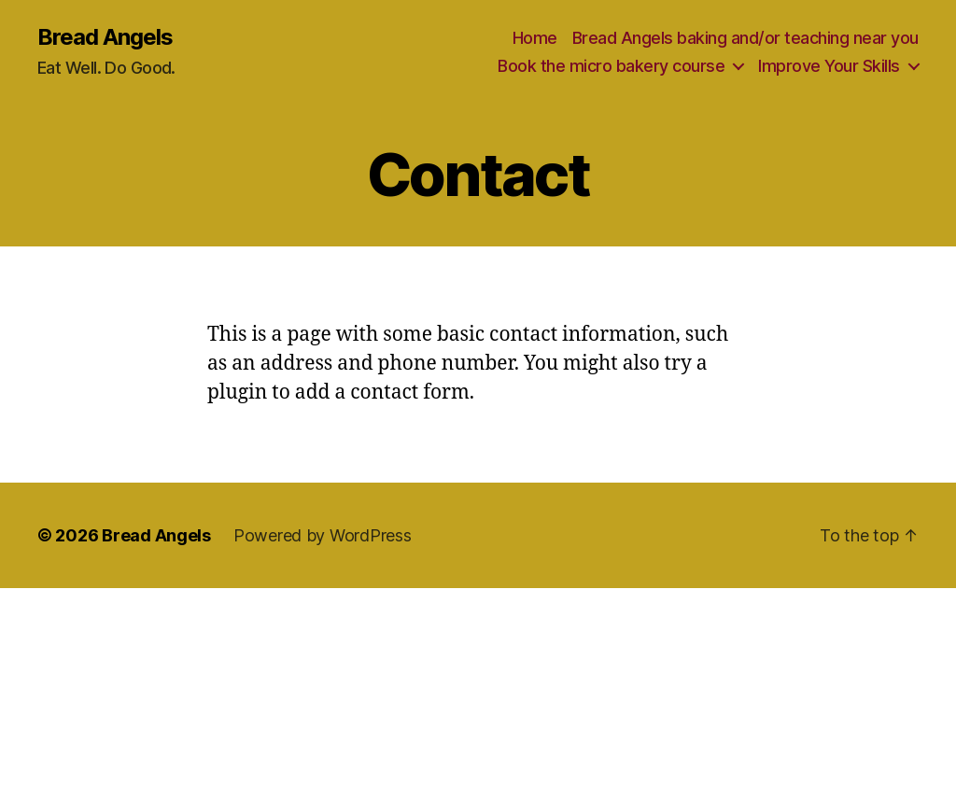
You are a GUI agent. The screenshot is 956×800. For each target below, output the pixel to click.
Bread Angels (105, 37)
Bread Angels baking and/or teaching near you (745, 38)
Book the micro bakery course (611, 66)
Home (535, 38)
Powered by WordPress (322, 535)
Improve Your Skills (829, 66)
